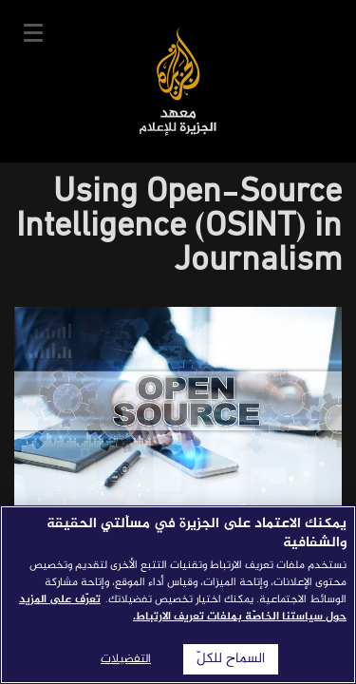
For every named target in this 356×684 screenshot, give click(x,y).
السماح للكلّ (231, 659)
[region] (178, 594)
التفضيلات (126, 659)
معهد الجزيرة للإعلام (178, 81)
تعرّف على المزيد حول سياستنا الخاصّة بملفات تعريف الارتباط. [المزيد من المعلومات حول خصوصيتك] (183, 608)
